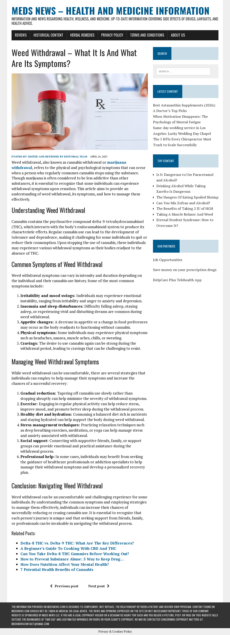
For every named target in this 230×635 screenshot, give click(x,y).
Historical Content (48, 35)
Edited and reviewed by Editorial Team (57, 156)
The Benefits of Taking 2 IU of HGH (184, 208)
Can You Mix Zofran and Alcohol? (183, 203)
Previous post (64, 586)
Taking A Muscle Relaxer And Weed (184, 214)
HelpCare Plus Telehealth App (177, 279)
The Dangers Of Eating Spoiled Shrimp (187, 197)
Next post (98, 586)
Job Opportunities (167, 259)
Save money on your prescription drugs (184, 269)
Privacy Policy (112, 35)
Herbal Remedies (82, 35)
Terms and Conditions (147, 35)
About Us (178, 35)
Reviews (21, 35)
